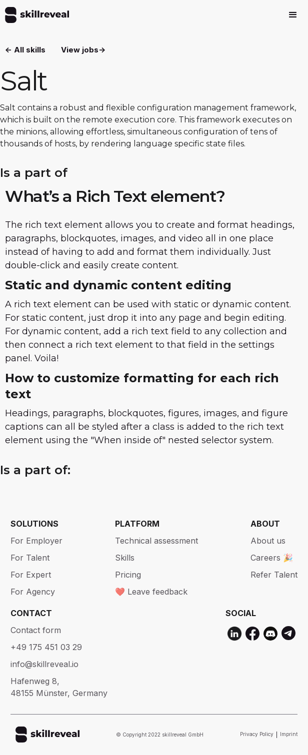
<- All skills (25, 49)
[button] (293, 15)
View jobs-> (83, 49)
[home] (34, 15)
